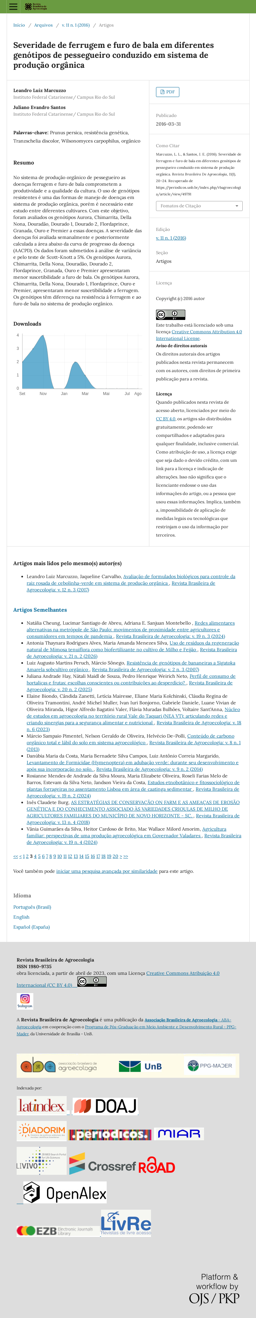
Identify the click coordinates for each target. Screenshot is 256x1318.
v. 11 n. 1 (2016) (76, 25)
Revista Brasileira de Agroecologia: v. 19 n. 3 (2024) (170, 636)
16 (93, 856)
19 (109, 856)
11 (65, 856)
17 (98, 856)
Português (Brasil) (32, 907)
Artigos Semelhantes (40, 609)
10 (59, 856)
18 (103, 856)
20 (115, 856)
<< (15, 856)
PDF (170, 92)
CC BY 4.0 (165, 419)
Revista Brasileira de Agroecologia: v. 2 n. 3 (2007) (145, 669)
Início (19, 25)
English (21, 917)
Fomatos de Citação (181, 206)
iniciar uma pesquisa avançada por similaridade (107, 871)
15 (87, 856)
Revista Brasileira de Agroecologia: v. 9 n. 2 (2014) (149, 769)
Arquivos (43, 25)
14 (81, 856)
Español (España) (31, 927)
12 (70, 856)
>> (125, 856)
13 (76, 856)
